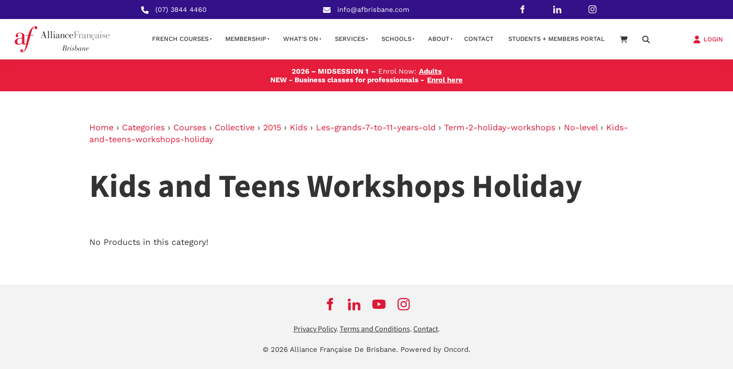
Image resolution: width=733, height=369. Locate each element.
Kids (298, 127)
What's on (300, 38)
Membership (245, 38)
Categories (143, 127)
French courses (180, 38)
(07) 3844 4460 (181, 9)
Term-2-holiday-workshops (499, 127)
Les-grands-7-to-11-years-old (376, 127)
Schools (396, 38)
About (438, 38)
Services (350, 38)
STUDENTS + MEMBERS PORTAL (556, 38)
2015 (272, 127)
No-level (581, 127)
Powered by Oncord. (435, 349)
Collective (235, 127)
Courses (189, 127)
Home (101, 127)
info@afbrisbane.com (373, 9)
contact (479, 38)
